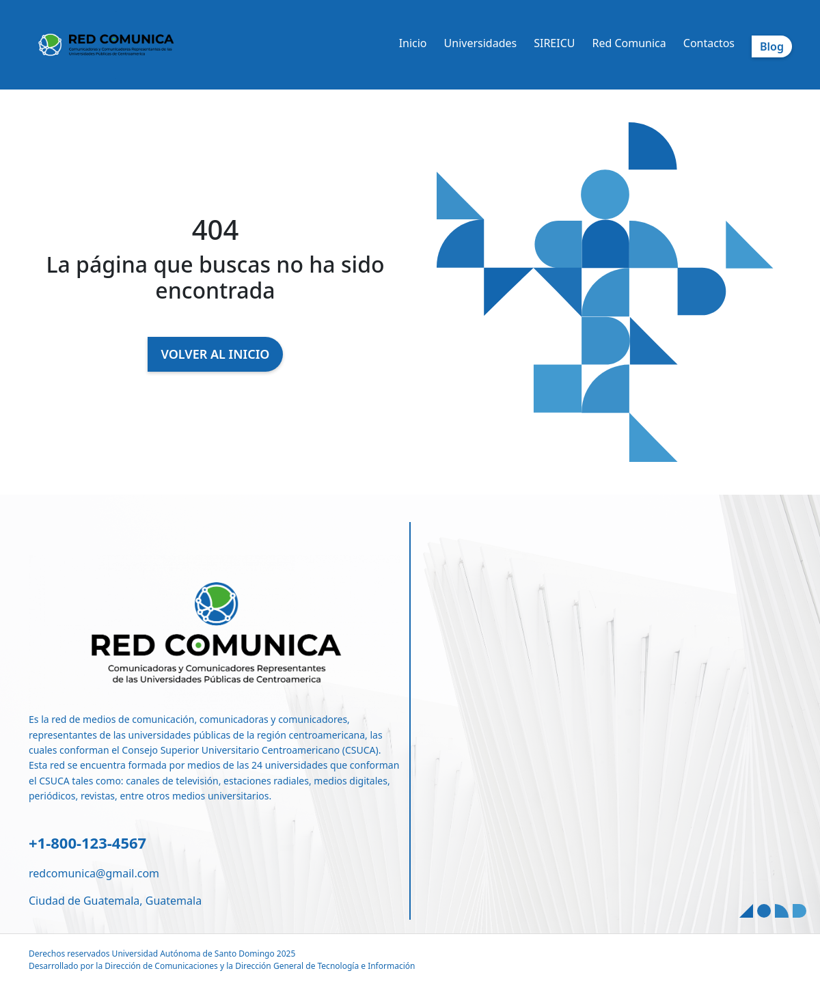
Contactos (709, 43)
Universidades (480, 43)
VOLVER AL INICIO (215, 354)
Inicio (413, 43)
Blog (772, 46)
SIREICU (554, 43)
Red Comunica (629, 43)
